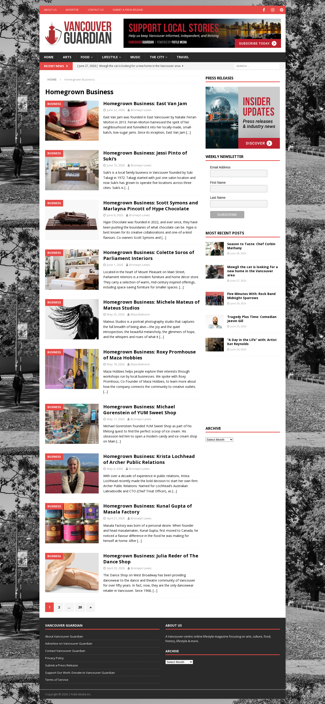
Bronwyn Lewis (141, 109)
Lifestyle (110, 56)
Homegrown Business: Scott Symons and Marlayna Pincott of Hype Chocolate (150, 205)
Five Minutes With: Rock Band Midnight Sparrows (251, 295)
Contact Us (95, 9)
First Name (218, 182)
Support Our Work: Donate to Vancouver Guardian (80, 672)
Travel (183, 56)
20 (80, 607)
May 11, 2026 (115, 419)
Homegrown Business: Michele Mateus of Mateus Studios (151, 304)
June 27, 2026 (238, 280)
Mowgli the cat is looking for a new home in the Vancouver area (252, 270)
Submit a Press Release (128, 9)
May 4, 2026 (115, 468)
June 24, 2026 (238, 349)
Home (49, 56)
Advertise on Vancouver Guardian (68, 643)
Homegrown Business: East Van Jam (145, 103)
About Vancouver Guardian (64, 636)
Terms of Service (56, 679)
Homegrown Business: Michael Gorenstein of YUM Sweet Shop (139, 409)
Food (85, 56)
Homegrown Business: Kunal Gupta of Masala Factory (147, 508)
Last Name (218, 197)
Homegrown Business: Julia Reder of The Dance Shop (150, 558)
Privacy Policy (54, 658)
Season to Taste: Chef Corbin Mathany (251, 245)
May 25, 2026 (115, 314)
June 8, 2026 (115, 215)
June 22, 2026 (116, 109)
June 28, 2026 (238, 252)
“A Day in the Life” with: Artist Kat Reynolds (252, 341)
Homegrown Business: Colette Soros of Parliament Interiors (148, 255)
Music (135, 56)
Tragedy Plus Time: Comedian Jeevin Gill (251, 318)
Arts (67, 56)
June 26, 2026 (238, 303)
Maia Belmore (140, 314)
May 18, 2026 (115, 364)
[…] (188, 132)
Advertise (72, 9)
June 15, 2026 (116, 165)
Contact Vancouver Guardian (65, 650)
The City (157, 56)
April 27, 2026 (116, 518)
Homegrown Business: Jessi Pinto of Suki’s (145, 155)
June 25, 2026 (238, 326)
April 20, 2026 (116, 568)
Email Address (220, 167)
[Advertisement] (240, 389)
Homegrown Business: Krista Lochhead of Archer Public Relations (149, 459)
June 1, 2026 (115, 264)
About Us (50, 9)
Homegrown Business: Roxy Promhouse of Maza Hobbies (149, 354)
